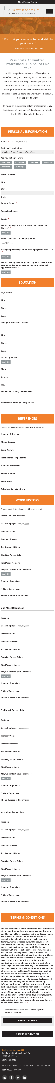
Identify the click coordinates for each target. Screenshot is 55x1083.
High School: (7, 292)
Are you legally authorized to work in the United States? (24, 226)
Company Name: (8, 531)
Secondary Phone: (9, 211)
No (8, 232)
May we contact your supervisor (16, 569)
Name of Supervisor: (10, 581)
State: (4, 189)
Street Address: (8, 174)
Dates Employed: (9, 523)
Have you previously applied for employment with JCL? (27, 250)
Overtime (34, 162)
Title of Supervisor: (10, 589)
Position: (5, 618)
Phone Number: (8, 442)
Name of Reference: (10, 434)
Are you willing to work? (12, 158)
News (47, 1066)
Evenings (20, 167)
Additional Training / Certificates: (17, 391)
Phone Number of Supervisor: (15, 595)
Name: (5, 141)
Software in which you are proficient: (18, 402)
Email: (5, 219)
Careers (39, 1066)
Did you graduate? (9, 357)
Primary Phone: (9, 203)
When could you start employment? (18, 238)
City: (3, 182)
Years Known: (7, 450)
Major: (4, 369)
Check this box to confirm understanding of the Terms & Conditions (24, 1011)
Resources (7, 1070)
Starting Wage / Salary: (12, 555)
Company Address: (9, 539)
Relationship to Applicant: (13, 457)
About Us (6, 1066)
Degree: (4, 377)
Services (17, 1066)
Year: (3, 316)
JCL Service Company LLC (13, 1050)
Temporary (47, 162)
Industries (28, 1066)
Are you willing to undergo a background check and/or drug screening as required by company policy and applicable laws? (26, 265)
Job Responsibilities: (10, 547)
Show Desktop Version (27, 2)
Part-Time (19, 162)
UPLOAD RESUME (27, 1020)
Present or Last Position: (13, 515)
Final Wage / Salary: (10, 563)
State (3, 197)
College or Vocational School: (14, 322)
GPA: (3, 384)
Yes (3, 232)
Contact (18, 1070)
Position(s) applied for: (12, 148)
